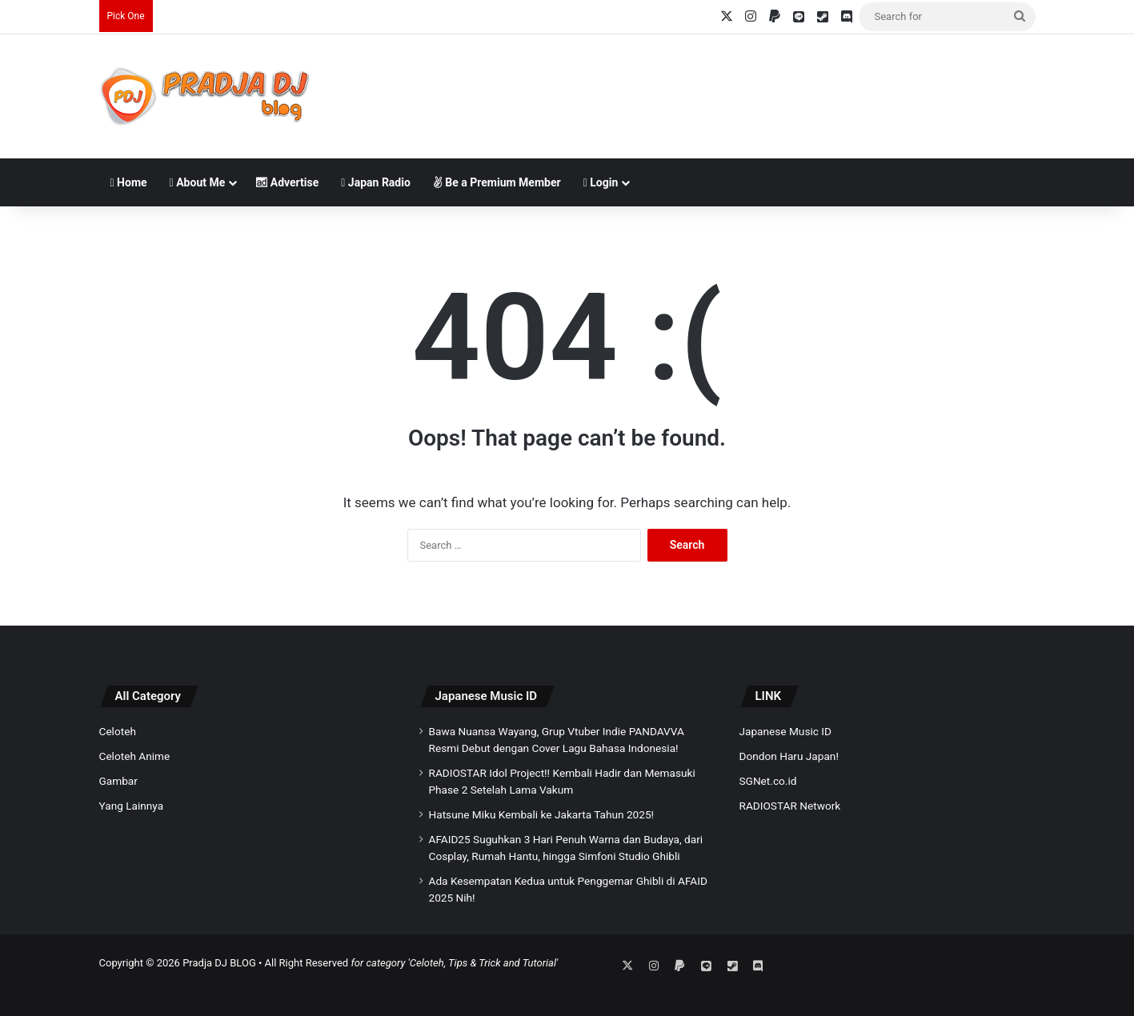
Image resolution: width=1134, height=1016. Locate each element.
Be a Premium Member (497, 182)
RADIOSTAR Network (790, 805)
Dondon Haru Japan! (789, 756)
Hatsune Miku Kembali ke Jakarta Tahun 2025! (542, 814)
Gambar (118, 780)
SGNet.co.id (768, 780)
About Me (198, 182)
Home (128, 182)
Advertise (287, 182)
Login (601, 182)
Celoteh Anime (134, 756)
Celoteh (117, 731)
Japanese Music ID (486, 696)
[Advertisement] (727, 86)
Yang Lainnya (131, 805)
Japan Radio (376, 182)
